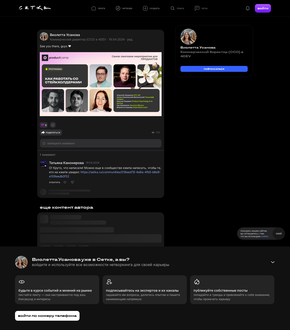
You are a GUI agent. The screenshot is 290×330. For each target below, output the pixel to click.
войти (262, 8)
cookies (264, 236)
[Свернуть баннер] (272, 262)
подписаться (214, 69)
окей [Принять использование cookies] (279, 233)
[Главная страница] (35, 8)
